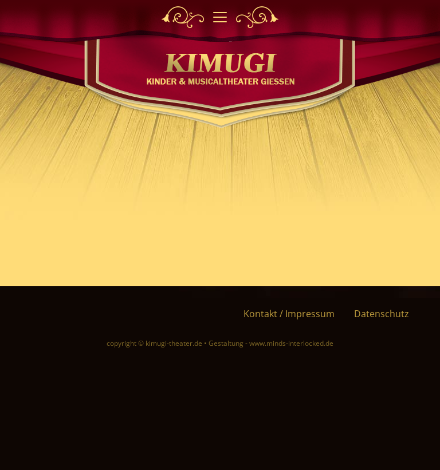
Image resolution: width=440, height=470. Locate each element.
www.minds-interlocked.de (291, 343)
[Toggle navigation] (220, 17)
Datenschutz (381, 313)
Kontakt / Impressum (289, 313)
